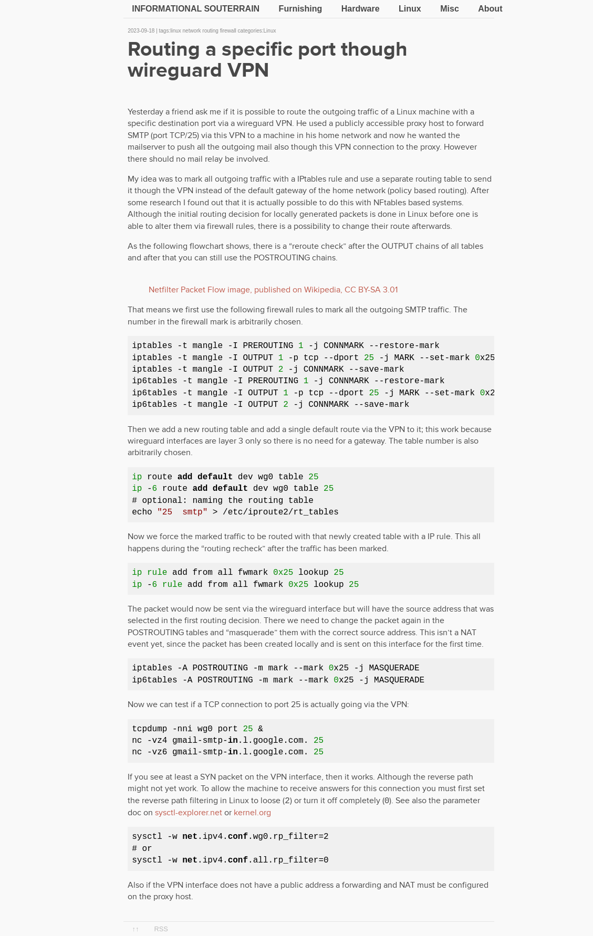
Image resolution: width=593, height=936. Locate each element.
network (192, 31)
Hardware (360, 8)
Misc (449, 8)
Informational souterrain (195, 8)
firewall (228, 31)
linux (175, 31)
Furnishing (300, 8)
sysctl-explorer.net (188, 812)
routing (210, 31)
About (490, 8)
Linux (410, 8)
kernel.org (252, 812)
